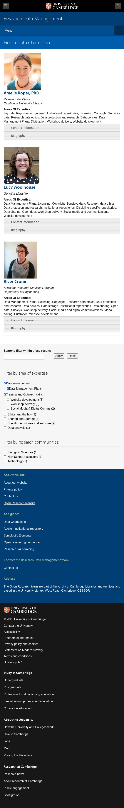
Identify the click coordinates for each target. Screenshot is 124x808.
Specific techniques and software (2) (31, 423)
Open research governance (22, 542)
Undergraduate (14, 680)
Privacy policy (13, 489)
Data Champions (15, 521)
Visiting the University (18, 755)
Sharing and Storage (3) (23, 418)
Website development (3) (27, 399)
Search (118, 6)
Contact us (11, 496)
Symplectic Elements (17, 535)
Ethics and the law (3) (22, 414)
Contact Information (25, 127)
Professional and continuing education (29, 694)
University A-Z (13, 662)
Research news (14, 774)
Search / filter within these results (27, 350)
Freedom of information (19, 637)
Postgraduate (12, 687)
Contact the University (18, 625)
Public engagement (16, 788)
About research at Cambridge (23, 781)
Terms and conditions (18, 656)
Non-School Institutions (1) (25, 456)
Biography (18, 135)
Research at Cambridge (20, 766)
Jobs (7, 741)
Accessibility (12, 631)
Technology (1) (17, 461)
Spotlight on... (13, 795)
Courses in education (17, 708)
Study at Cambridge (18, 672)
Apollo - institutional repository (23, 528)
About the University (18, 719)
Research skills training (19, 549)
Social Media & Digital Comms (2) (33, 408)
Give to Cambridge (16, 734)
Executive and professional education (28, 701)
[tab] (62, 128)
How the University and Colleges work (28, 727)
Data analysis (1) (19, 427)
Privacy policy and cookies (21, 644)
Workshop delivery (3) (25, 404)
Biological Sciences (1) (23, 452)
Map (6, 748)
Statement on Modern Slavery (23, 650)
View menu (6, 6)
